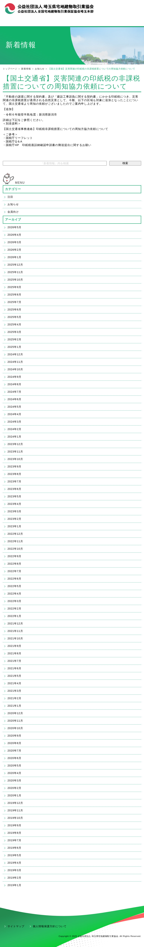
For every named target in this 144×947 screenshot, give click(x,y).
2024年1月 (14, 436)
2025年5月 (14, 316)
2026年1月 (14, 257)
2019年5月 (14, 855)
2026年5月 (14, 227)
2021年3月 (14, 690)
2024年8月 (14, 384)
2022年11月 (15, 541)
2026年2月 (14, 249)
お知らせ (39, 68)
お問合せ (119, 7)
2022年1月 (14, 616)
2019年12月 (15, 802)
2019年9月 (14, 825)
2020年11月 (15, 720)
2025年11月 (15, 272)
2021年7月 (14, 660)
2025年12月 (15, 264)
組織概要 (105, 7)
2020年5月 (14, 765)
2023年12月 (15, 444)
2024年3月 (14, 421)
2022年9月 (14, 556)
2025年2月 (14, 339)
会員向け (13, 211)
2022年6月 (14, 578)
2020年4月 (14, 773)
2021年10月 (15, 638)
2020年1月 (14, 795)
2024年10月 (15, 369)
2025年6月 (14, 309)
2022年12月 (15, 533)
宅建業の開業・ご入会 (72, 21)
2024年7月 (14, 391)
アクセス (134, 7)
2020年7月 (14, 750)
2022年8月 (14, 563)
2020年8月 (14, 743)
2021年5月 (14, 675)
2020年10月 (15, 728)
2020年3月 (14, 780)
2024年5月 (14, 406)
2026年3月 (14, 242)
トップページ (10, 68)
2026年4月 (14, 234)
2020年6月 (14, 758)
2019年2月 (14, 877)
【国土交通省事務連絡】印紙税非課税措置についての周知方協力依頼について (55, 128)
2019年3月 (14, 870)
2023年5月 (14, 496)
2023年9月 (14, 466)
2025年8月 (14, 294)
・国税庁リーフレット (18, 137)
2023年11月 (15, 451)
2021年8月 (14, 653)
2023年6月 (14, 488)
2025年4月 (14, 324)
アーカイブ (13, 219)
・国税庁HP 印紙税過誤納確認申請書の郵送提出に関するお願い (47, 145)
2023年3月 (14, 511)
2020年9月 (14, 735)
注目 (10, 196)
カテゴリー (13, 189)
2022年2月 (14, 608)
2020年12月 (15, 713)
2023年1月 (14, 526)
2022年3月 (14, 601)
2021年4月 (14, 683)
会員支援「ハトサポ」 (120, 21)
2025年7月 (14, 302)
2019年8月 (14, 832)
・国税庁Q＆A (12, 141)
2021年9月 (14, 645)
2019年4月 (14, 862)
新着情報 (26, 68)
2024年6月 (14, 399)
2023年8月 (14, 473)
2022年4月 (14, 593)
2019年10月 (15, 817)
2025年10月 (15, 279)
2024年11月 (15, 361)
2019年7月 (14, 840)
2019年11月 (15, 810)
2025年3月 (14, 331)
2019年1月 (14, 885)
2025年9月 (14, 287)
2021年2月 (14, 698)
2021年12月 (15, 623)
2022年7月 (14, 571)
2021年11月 (15, 630)
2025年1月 (14, 346)
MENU (20, 182)
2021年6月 (14, 668)
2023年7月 (14, 481)
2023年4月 (14, 503)
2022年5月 (14, 586)
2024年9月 (14, 376)
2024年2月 (14, 429)
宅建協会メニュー (24, 22)
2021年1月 (14, 705)
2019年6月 (14, 847)
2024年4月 (14, 414)
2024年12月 (15, 354)
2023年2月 (14, 518)
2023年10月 (15, 459)
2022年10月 (15, 548)
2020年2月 (14, 787)
